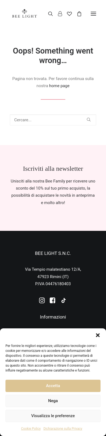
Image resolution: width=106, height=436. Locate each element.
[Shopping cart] (77, 13)
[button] (98, 335)
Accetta (53, 385)
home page (59, 85)
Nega (53, 400)
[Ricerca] (48, 13)
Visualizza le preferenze (53, 415)
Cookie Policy (31, 429)
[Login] (57, 13)
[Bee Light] (24, 13)
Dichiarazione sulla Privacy (62, 429)
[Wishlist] (67, 13)
